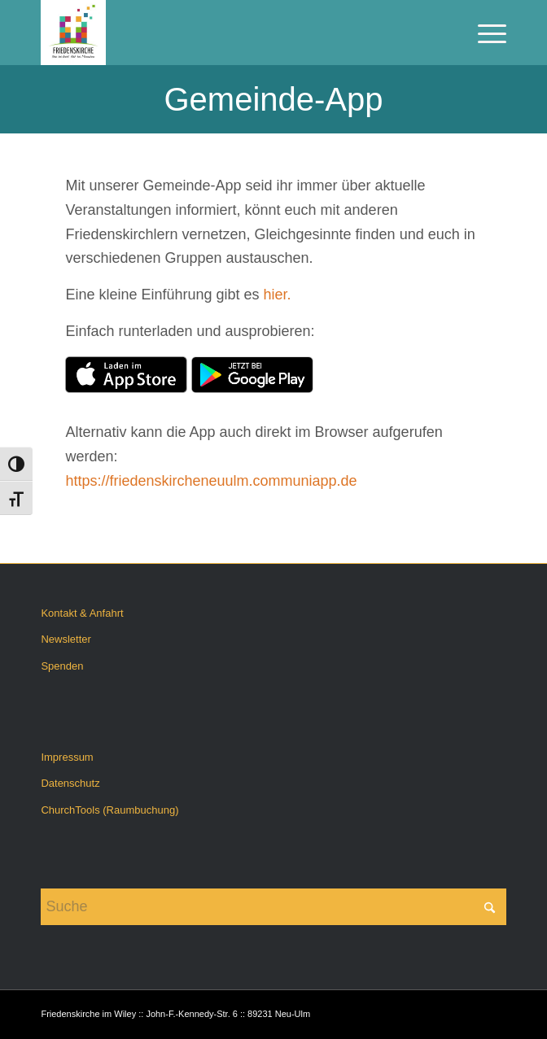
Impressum (67, 757)
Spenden (62, 666)
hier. (277, 294)
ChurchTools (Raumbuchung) (109, 810)
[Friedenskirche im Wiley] (227, 32)
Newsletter (65, 639)
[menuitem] (484, 32)
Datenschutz (70, 783)
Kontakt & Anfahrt (82, 613)
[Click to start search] (490, 906)
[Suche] (273, 906)
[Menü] (484, 32)
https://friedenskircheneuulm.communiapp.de (211, 481)
